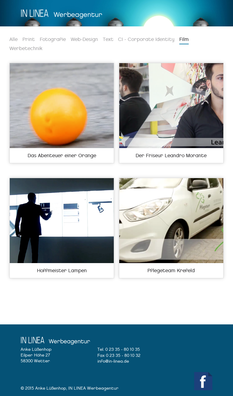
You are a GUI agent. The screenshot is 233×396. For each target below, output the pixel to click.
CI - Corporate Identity (146, 39)
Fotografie (53, 39)
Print (28, 39)
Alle (13, 39)
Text (108, 39)
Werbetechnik (25, 48)
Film (184, 39)
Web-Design (84, 39)
